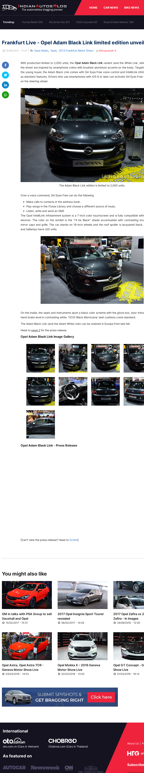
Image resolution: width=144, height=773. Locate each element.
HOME (93, 7)
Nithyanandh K (105, 50)
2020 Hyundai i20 (86, 22)
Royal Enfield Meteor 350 (119, 22)
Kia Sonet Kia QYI (59, 22)
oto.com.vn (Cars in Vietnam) (21, 746)
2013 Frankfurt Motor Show (76, 50)
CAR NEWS (111, 7)
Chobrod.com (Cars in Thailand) (68, 746)
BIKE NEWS (131, 7)
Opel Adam (41, 50)
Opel (53, 50)
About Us (133, 743)
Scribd (73, 539)
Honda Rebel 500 (32, 22)
